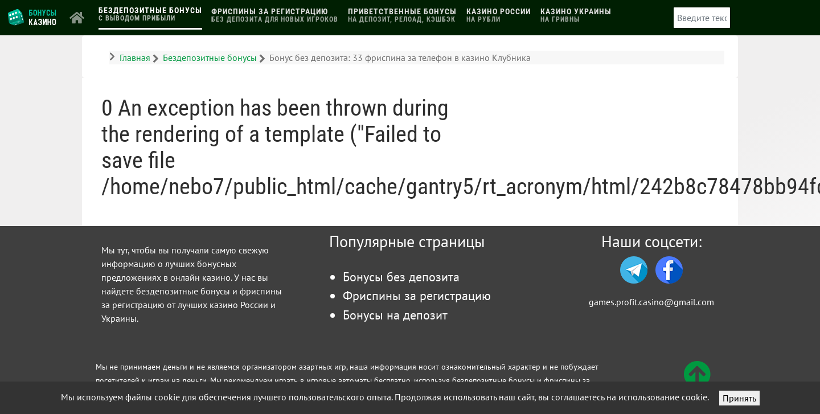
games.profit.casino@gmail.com (651, 302)
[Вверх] (697, 381)
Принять (739, 398)
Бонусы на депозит (395, 314)
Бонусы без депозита (401, 276)
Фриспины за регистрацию (417, 295)
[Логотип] (32, 16)
